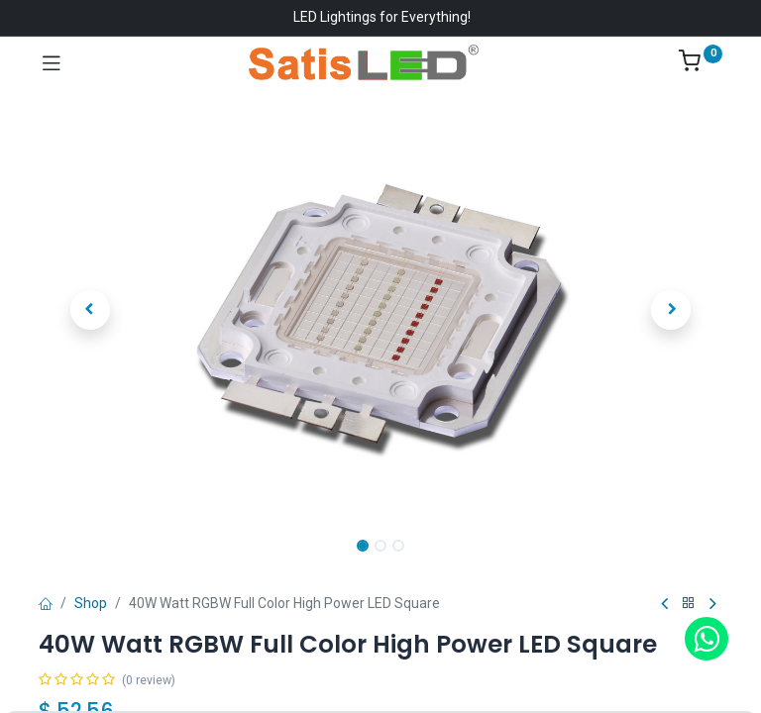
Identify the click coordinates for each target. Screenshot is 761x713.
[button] (90, 310)
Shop (90, 603)
